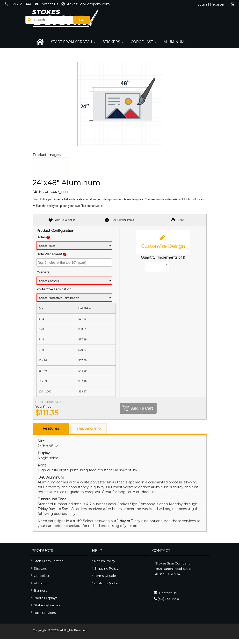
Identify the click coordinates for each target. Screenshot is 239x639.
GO (198, 20)
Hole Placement (49, 254)
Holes (40, 237)
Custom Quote (106, 583)
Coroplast (143, 42)
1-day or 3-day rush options (139, 521)
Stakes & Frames (45, 605)
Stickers (113, 42)
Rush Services (43, 612)
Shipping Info (88, 428)
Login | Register (211, 4)
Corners (42, 272)
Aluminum (176, 42)
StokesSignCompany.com (85, 4)
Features (51, 428)
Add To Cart (137, 408)
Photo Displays (43, 597)
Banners (38, 590)
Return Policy (104, 561)
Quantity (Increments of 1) (163, 257)
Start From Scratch (73, 42)
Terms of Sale (105, 576)
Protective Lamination (53, 289)
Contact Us (47, 4)
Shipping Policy (106, 568)
